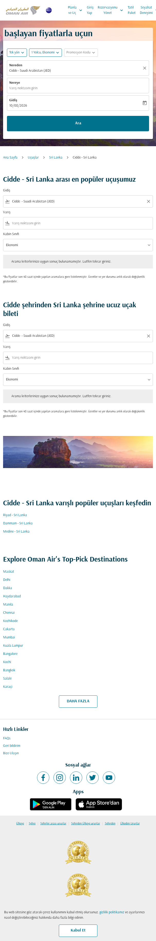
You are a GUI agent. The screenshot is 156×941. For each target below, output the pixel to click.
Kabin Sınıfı (11, 234)
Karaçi (7, 687)
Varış (7, 212)
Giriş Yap (90, 10)
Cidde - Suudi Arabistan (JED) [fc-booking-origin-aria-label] (30, 71)
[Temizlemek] (145, 68)
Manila (8, 605)
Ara (78, 123)
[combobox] (78, 201)
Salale (7, 679)
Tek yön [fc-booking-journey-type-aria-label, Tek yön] (14, 52)
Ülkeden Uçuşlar (130, 823)
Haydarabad (12, 596)
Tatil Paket (132, 10)
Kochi (7, 662)
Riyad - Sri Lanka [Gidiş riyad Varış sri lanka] (15, 515)
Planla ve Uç (76, 10)
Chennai (9, 613)
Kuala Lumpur (13, 646)
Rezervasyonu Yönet (112, 10)
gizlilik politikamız (111, 912)
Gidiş (13, 100)
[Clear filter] (148, 201)
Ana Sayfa (10, 158)
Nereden (15, 65)
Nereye (14, 83)
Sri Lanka (55, 158)
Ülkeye (20, 823)
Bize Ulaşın (11, 753)
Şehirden (110, 823)
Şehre (32, 823)
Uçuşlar (33, 158)
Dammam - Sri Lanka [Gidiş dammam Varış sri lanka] (18, 523)
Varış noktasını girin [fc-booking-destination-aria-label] (23, 88)
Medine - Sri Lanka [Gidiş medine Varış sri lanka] (16, 532)
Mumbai (9, 637)
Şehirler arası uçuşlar (53, 823)
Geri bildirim (11, 746)
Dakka (7, 588)
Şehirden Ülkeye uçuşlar (85, 823)
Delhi (6, 580)
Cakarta (9, 629)
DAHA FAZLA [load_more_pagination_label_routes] (78, 701)
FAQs (7, 738)
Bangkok (9, 670)
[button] (45, 53)
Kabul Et (78, 930)
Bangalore (10, 654)
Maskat (8, 572)
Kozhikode (10, 621)
